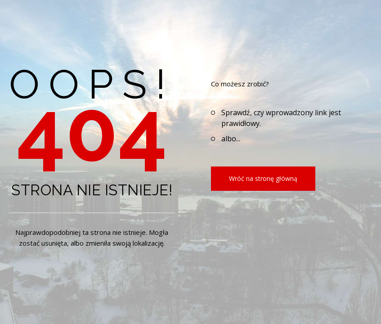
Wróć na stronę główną (263, 178)
